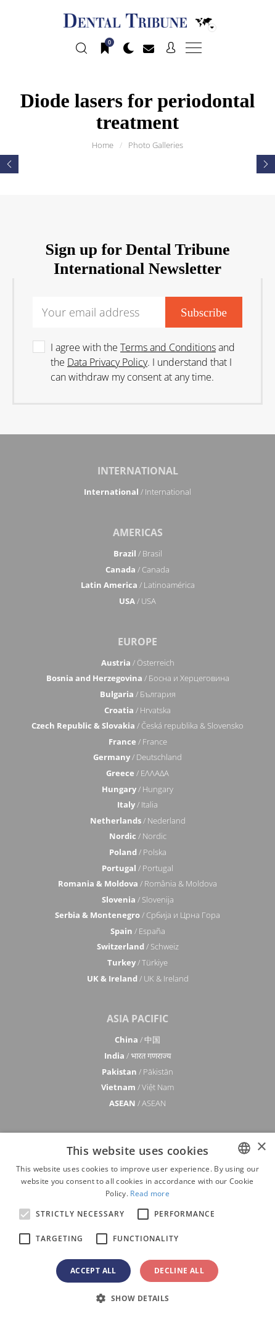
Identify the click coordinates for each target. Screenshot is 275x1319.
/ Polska (137, 852)
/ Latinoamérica (138, 584)
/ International (137, 491)
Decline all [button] (179, 1270)
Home (102, 145)
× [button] (261, 1147)
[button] (137, 1298)
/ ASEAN (137, 1103)
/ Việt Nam (137, 1087)
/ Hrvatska (137, 710)
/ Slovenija (138, 899)
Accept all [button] (93, 1270)
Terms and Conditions (168, 347)
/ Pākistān (137, 1071)
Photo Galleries (155, 145)
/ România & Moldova (137, 883)
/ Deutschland (137, 757)
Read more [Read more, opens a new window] (150, 1193)
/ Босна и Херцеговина (137, 678)
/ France (138, 741)
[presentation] (9, 164)
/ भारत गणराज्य (137, 1055)
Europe (137, 641)
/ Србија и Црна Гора (137, 914)
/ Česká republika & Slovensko (137, 725)
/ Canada (137, 569)
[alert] (137, 1226)
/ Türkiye (137, 962)
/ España (137, 931)
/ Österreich (137, 662)
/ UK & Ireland (138, 978)
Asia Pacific (137, 1018)
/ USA (137, 600)
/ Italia (137, 804)
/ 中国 (137, 1039)
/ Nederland (138, 820)
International (137, 471)
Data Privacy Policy (107, 362)
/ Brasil (137, 553)
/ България (138, 694)
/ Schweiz (138, 946)
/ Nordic (137, 835)
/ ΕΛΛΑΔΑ (137, 773)
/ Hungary (137, 789)
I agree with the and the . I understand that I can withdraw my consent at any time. (143, 362)
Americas (138, 532)
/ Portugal (137, 868)
